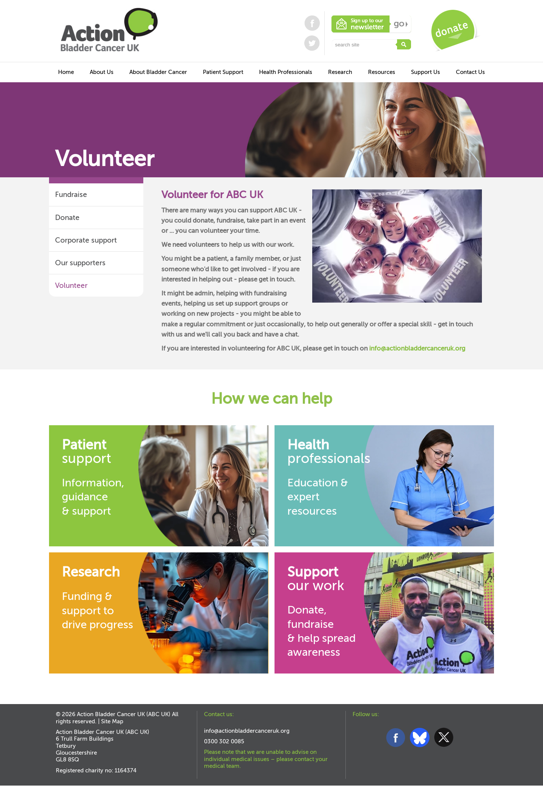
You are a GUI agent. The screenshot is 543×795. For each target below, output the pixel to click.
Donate (67, 217)
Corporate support (86, 240)
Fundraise (71, 194)
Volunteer (71, 285)
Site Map (112, 721)
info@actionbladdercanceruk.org (417, 348)
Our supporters (80, 263)
